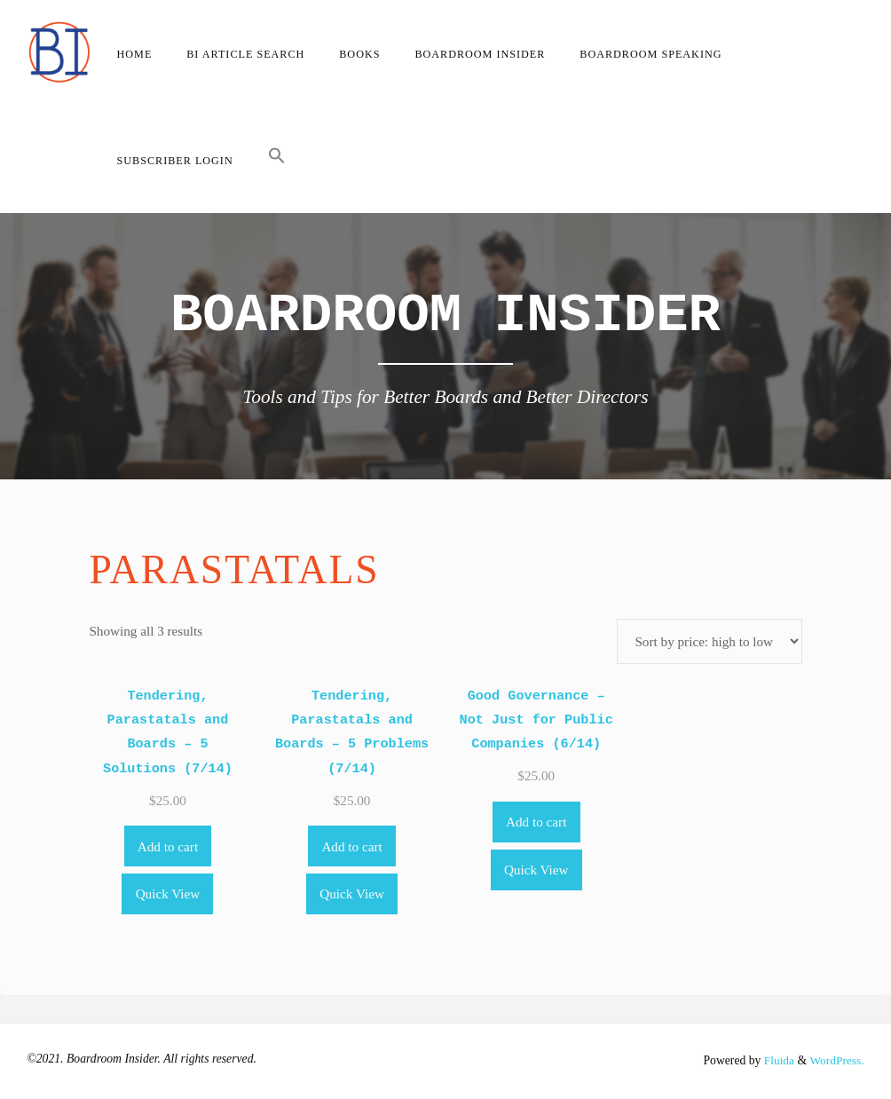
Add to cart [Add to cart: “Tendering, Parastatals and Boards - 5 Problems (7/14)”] (351, 846)
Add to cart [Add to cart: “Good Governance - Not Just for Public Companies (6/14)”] (536, 821)
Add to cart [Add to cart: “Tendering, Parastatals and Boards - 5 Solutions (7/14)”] (168, 846)
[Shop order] (709, 641)
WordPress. (835, 1060)
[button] (276, 160)
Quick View (168, 893)
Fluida (776, 1060)
